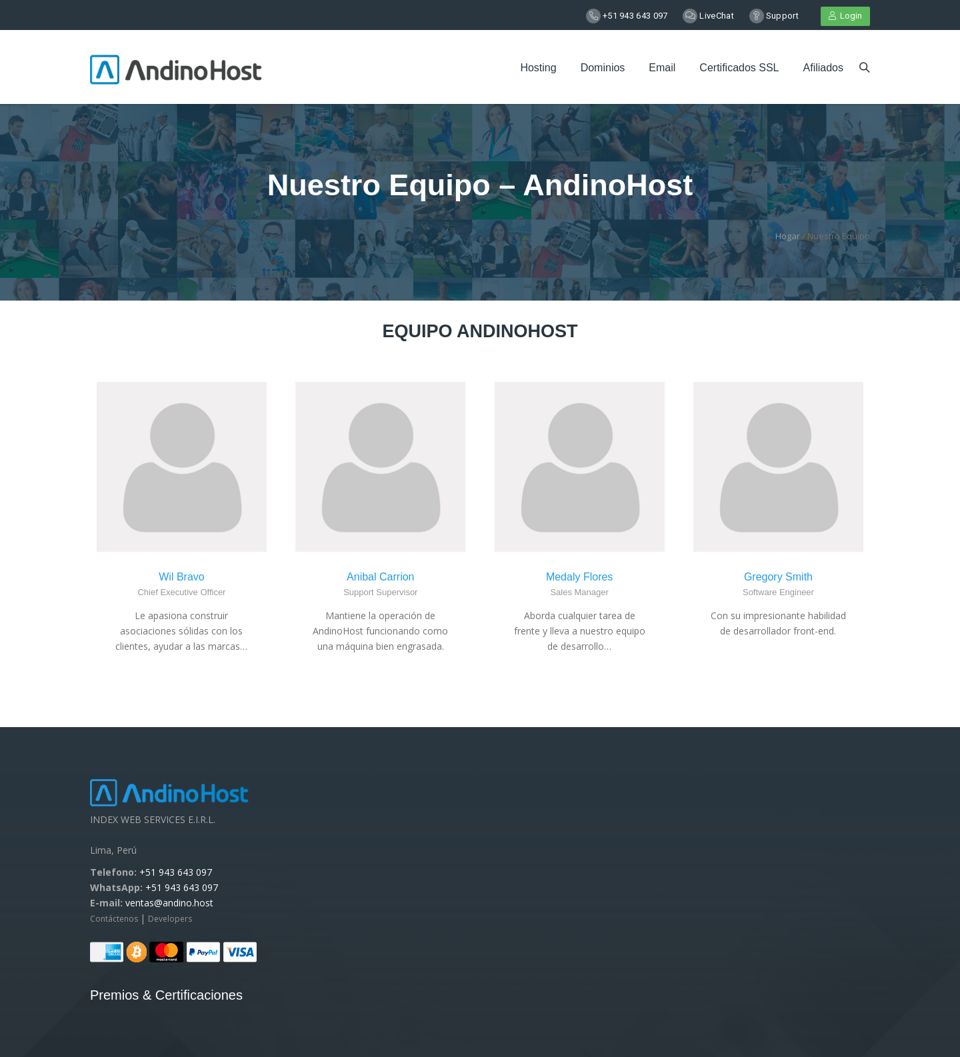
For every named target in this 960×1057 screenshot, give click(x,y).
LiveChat (716, 16)
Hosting (538, 67)
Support (782, 16)
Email (662, 67)
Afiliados (823, 67)
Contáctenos (115, 918)
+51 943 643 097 (635, 16)
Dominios (603, 67)
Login (845, 16)
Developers (170, 918)
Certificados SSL (739, 67)
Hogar (787, 236)
